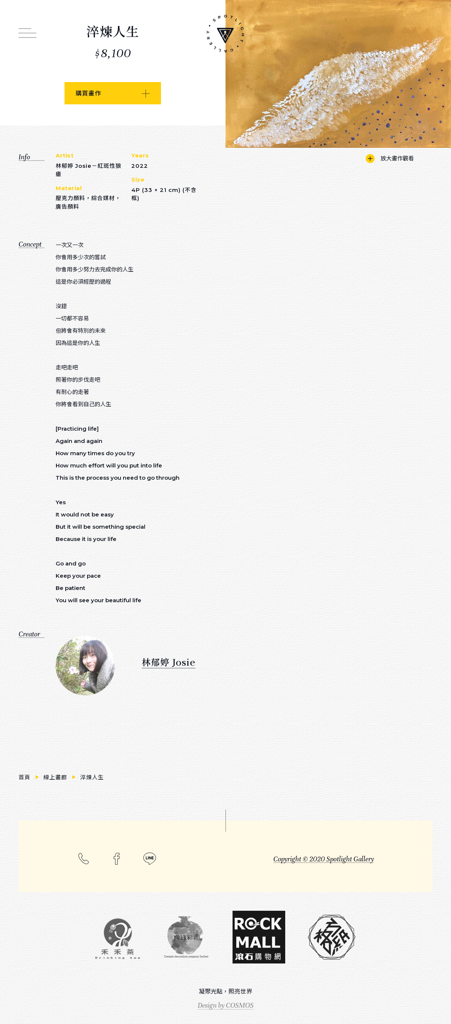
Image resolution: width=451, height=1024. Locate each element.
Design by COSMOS (226, 1005)
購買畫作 (88, 93)
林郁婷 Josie (168, 661)
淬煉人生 (92, 777)
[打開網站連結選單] (27, 29)
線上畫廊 (56, 777)
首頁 (26, 777)
